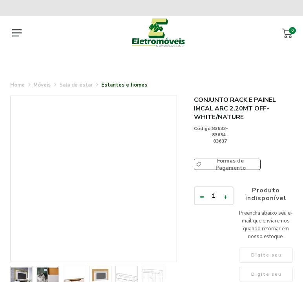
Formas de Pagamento (230, 164)
